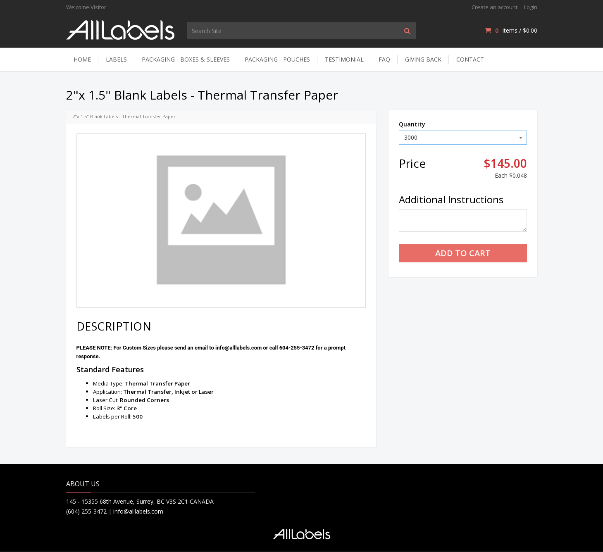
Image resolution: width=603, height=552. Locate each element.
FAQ (384, 59)
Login (530, 7)
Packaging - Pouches (277, 59)
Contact (470, 59)
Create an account (494, 7)
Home (82, 59)
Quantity (412, 124)
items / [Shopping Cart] (511, 30)
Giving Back (423, 59)
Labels (116, 59)
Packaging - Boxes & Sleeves (186, 59)
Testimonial (344, 59)
